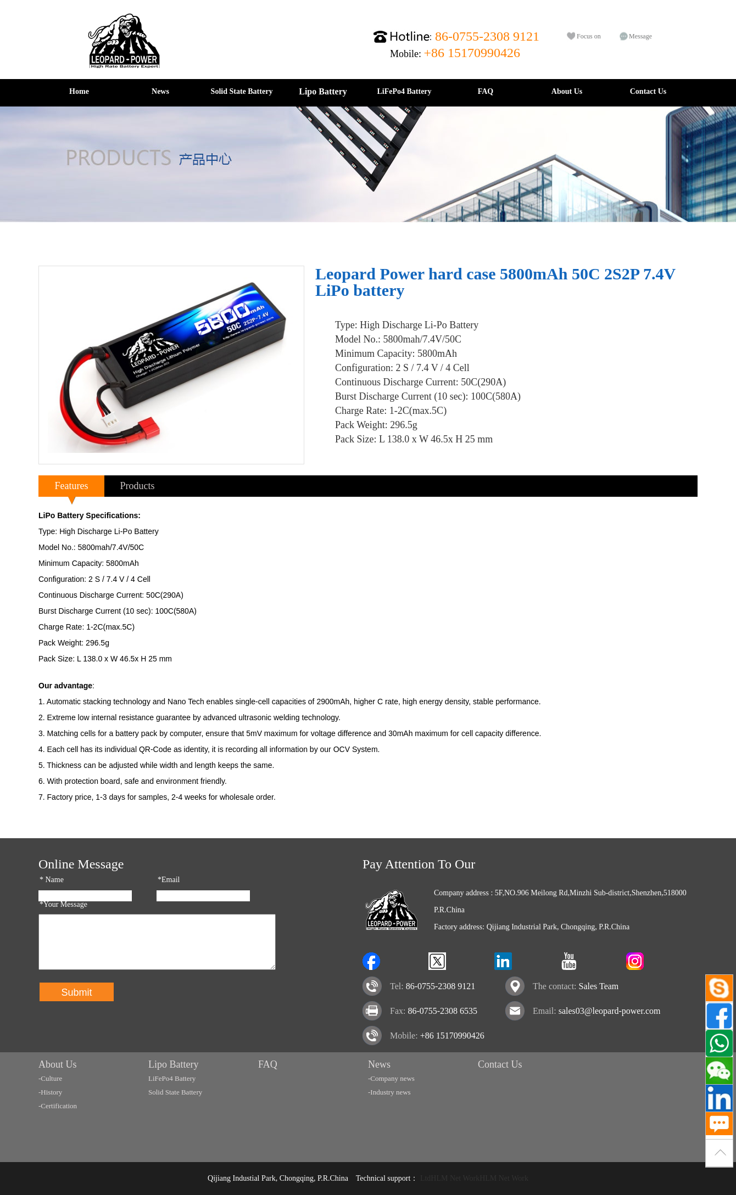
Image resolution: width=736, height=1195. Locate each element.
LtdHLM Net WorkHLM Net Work (474, 1178)
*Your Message (63, 904)
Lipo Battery (323, 91)
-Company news (391, 1078)
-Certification (57, 1106)
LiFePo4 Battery (404, 91)
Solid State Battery (242, 91)
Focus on (589, 36)
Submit (76, 992)
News (160, 91)
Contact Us (648, 91)
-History (50, 1092)
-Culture (50, 1078)
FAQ (486, 91)
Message (640, 36)
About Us (566, 91)
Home (79, 91)
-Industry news (389, 1092)
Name (52, 880)
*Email (169, 880)
